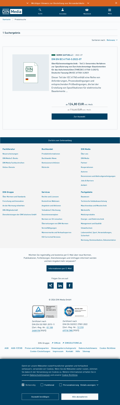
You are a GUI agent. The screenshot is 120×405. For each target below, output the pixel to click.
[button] (63, 11)
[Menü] (109, 12)
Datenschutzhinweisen (40, 374)
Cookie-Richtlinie (69, 374)
